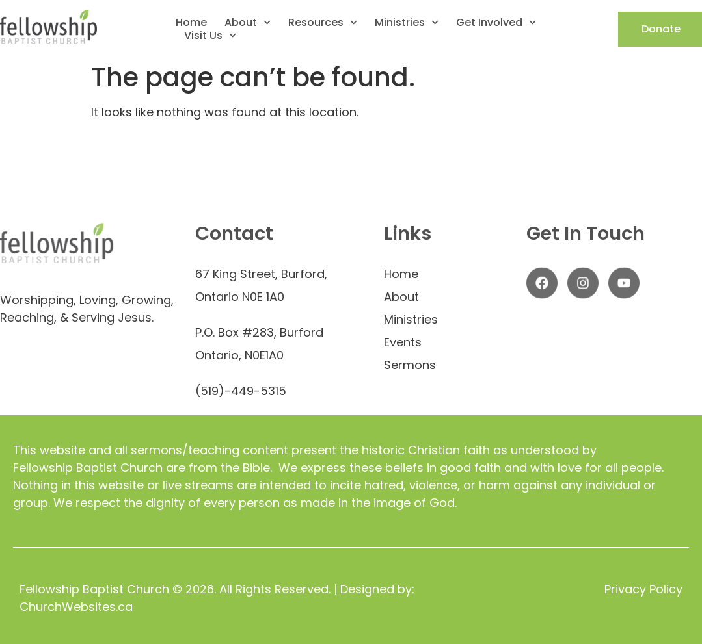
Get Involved (496, 22)
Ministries (407, 22)
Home (191, 22)
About (247, 22)
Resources (322, 22)
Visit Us (210, 35)
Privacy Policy (643, 589)
